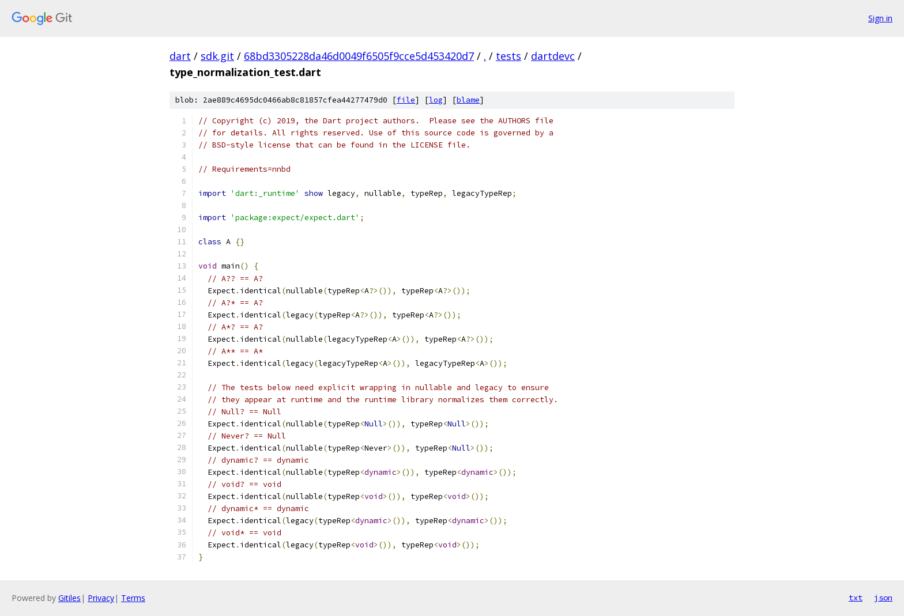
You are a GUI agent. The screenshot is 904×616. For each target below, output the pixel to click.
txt (855, 597)
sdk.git (217, 56)
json (883, 597)
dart (180, 56)
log (436, 100)
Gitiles (69, 597)
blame (468, 100)
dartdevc (553, 56)
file (406, 100)
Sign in (880, 18)
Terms (133, 597)
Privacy (101, 597)
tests (508, 56)
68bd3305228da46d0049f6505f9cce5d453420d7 (359, 56)
